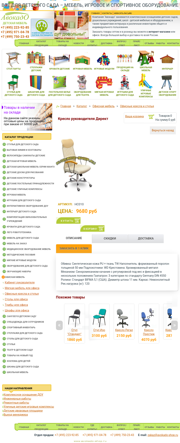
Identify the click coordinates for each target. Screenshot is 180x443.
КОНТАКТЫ (173, 43)
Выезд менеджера (16, 414)
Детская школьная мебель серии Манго (31, 167)
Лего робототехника (19, 232)
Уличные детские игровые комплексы (29, 406)
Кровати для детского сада (23, 226)
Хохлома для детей (18, 361)
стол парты (14, 69)
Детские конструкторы (21, 178)
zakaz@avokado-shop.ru (163, 435)
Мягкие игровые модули (21, 260)
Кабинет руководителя (20, 282)
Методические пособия (21, 254)
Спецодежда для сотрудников (25, 322)
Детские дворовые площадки (23, 410)
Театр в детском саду (20, 350)
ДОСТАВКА (106, 43)
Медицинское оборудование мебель (29, 249)
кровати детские (59, 69)
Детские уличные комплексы (24, 189)
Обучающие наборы (19, 271)
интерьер (167, 69)
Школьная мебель (17, 372)
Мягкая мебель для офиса (22, 288)
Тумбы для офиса (16, 304)
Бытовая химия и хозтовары (24, 150)
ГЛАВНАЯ (24, 43)
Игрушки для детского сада (24, 200)
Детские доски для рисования (25, 172)
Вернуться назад (163, 130)
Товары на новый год (20, 355)
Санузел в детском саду (21, 316)
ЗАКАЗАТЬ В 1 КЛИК (74, 248)
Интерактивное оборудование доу (27, 206)
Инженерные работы (17, 398)
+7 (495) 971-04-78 (15, 32)
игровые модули (104, 69)
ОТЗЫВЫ (149, 43)
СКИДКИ (110, 238)
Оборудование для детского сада (27, 266)
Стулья (11, 344)
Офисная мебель (15, 277)
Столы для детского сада (22, 338)
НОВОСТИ (79, 43)
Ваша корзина (134, 116)
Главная (65, 106)
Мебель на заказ (17, 243)
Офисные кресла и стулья (22, 293)
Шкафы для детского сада (23, 366)
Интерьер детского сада (21, 211)
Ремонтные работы (16, 402)
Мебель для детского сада (23, 238)
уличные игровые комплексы (146, 93)
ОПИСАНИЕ (74, 238)
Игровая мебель (16, 195)
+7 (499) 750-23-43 (15, 37)
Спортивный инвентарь (21, 327)
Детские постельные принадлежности (30, 183)
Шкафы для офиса (17, 310)
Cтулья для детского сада (23, 144)
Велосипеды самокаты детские (26, 155)
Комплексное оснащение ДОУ (23, 394)
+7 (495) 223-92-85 (15, 27)
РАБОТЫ (160, 43)
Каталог (82, 106)
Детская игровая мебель (21, 161)
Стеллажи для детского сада (25, 333)
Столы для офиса (16, 299)
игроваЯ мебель (82, 69)
